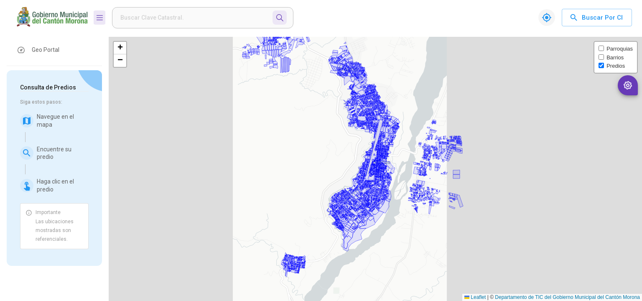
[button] (54, 50)
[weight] (194, 17)
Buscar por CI (597, 17)
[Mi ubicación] (546, 17)
